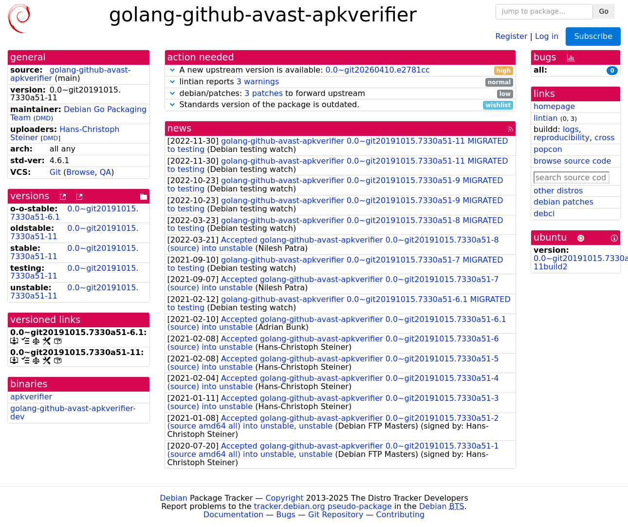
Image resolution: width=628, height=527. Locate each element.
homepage (554, 106)
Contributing (400, 514)
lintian (546, 118)
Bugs (286, 514)
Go (604, 11)
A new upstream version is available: (340, 70)
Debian (173, 498)
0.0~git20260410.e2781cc (377, 70)
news (179, 128)
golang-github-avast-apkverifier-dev (73, 412)
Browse (80, 172)
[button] (172, 70)
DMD (43, 118)
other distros (558, 190)
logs (571, 129)
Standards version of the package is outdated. (340, 105)
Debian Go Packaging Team (78, 113)
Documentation (233, 514)
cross (604, 137)
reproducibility (562, 137)
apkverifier (31, 396)
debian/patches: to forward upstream (340, 94)
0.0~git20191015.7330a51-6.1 (74, 213)
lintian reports (340, 82)
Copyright (284, 498)
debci (544, 213)
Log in (546, 35)
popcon (548, 149)
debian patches (563, 202)
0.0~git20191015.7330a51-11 (74, 232)
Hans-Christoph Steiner (64, 133)
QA (105, 172)
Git (55, 172)
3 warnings (258, 81)
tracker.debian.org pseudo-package (323, 506)
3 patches (263, 93)
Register (512, 35)
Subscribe (593, 36)
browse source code (572, 161)
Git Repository (335, 514)
